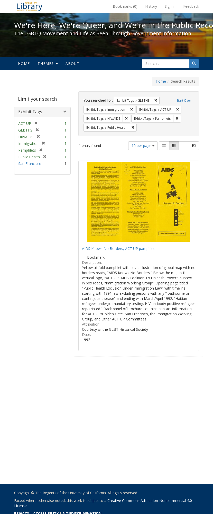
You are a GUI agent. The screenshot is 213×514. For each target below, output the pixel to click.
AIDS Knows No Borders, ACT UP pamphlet (118, 248)
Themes (48, 63)
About (73, 63)
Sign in (170, 6)
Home (24, 63)
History (151, 6)
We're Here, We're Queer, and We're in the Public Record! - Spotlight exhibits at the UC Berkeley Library (29, 6)
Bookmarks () (125, 6)
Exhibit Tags (30, 112)
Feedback (191, 6)
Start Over (184, 100)
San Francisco (29, 163)
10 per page (143, 145)
